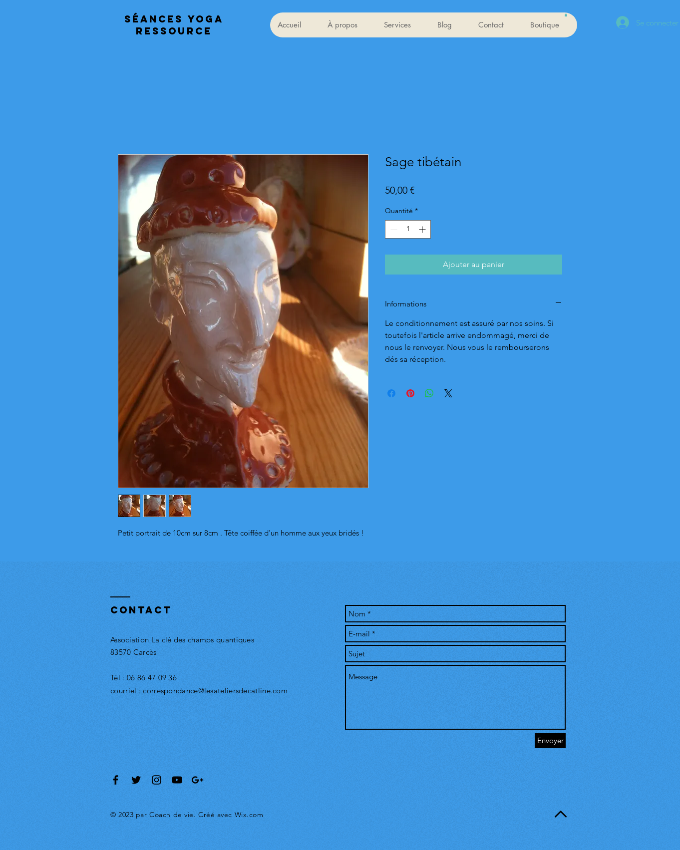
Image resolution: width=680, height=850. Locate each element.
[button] (566, 14)
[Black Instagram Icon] (156, 780)
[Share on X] (448, 393)
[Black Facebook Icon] (115, 780)
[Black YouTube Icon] (177, 780)
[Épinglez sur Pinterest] (410, 393)
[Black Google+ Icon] (197, 780)
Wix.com (249, 814)
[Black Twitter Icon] (136, 780)
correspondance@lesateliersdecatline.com (215, 690)
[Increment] (423, 229)
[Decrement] (392, 229)
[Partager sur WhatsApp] (429, 393)
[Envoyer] (550, 740)
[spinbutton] (408, 229)
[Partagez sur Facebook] (391, 393)
